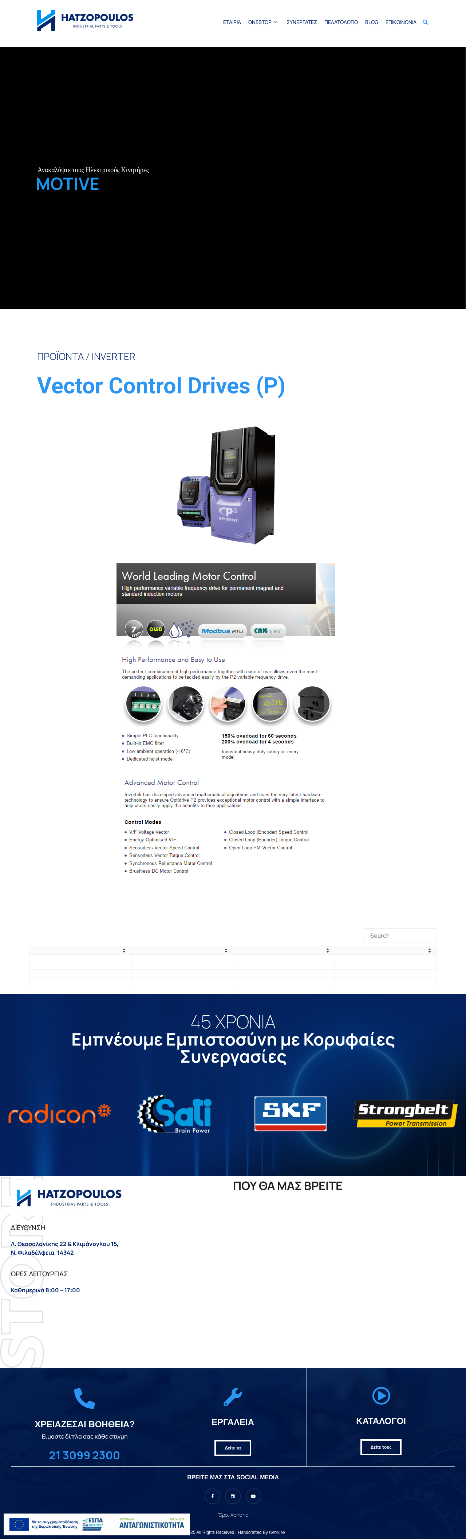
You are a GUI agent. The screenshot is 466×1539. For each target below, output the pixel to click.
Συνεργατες (302, 22)
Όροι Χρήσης (233, 1514)
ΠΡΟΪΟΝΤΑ (60, 356)
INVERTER (113, 356)
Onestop (263, 22)
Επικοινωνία (401, 22)
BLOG (371, 22)
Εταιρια (232, 22)
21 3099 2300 (84, 1455)
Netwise (277, 1532)
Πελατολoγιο (341, 22)
